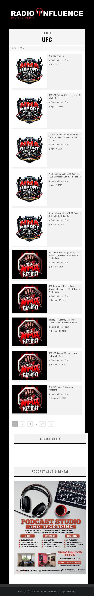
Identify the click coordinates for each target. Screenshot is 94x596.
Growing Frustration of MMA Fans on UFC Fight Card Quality (65, 214)
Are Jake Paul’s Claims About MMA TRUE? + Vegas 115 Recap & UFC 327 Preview (65, 137)
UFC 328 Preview (56, 55)
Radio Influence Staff (60, 60)
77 (42, 423)
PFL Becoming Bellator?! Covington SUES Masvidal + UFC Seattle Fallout (65, 175)
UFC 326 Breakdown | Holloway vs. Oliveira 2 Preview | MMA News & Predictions (64, 255)
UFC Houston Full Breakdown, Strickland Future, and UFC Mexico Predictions (64, 289)
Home (13, 48)
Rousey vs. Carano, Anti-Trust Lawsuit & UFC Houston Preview (63, 321)
